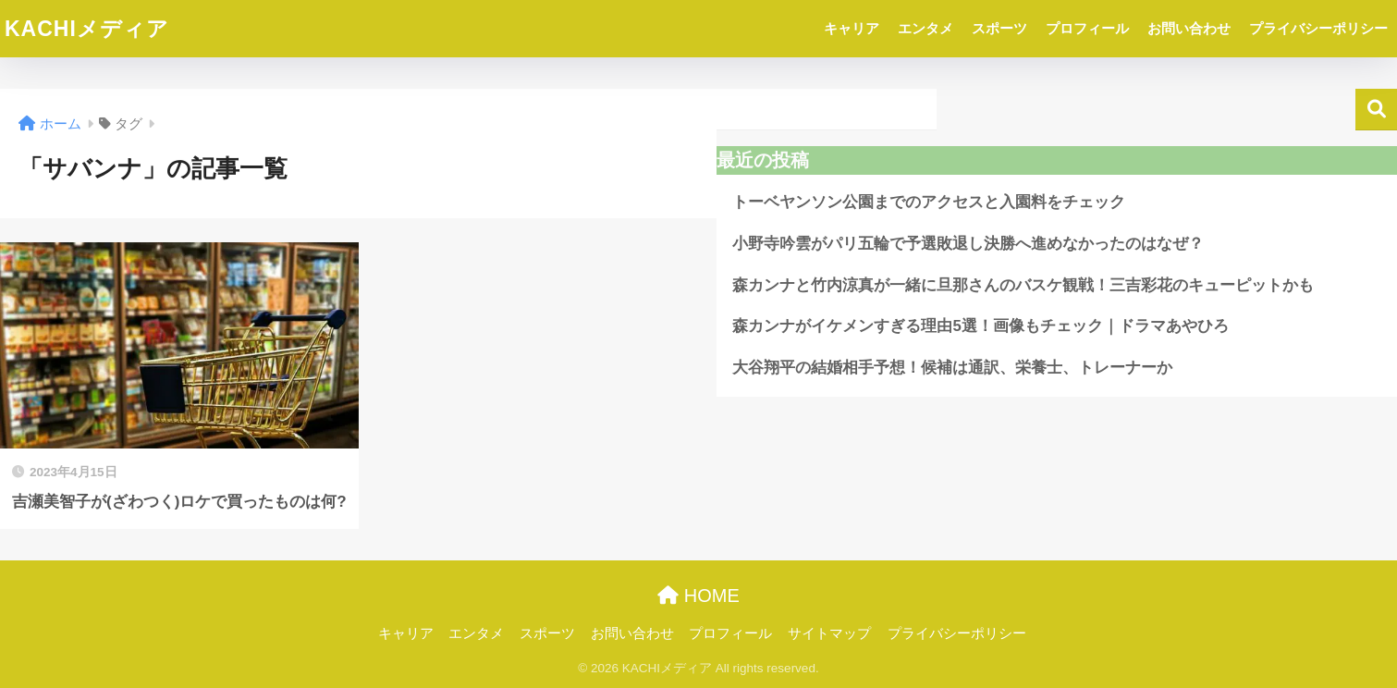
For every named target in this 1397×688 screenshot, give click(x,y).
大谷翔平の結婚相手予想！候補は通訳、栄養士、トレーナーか (952, 367)
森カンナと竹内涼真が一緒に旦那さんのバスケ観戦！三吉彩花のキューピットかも (1023, 285)
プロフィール (1087, 28)
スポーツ (999, 28)
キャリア (851, 28)
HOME (698, 595)
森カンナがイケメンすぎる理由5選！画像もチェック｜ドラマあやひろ (980, 326)
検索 (1376, 109)
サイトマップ (829, 633)
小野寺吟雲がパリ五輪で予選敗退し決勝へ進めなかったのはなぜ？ (968, 243)
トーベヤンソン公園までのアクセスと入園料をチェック (928, 202)
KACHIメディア (87, 29)
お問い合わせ (1189, 28)
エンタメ (925, 28)
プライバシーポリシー (1318, 28)
